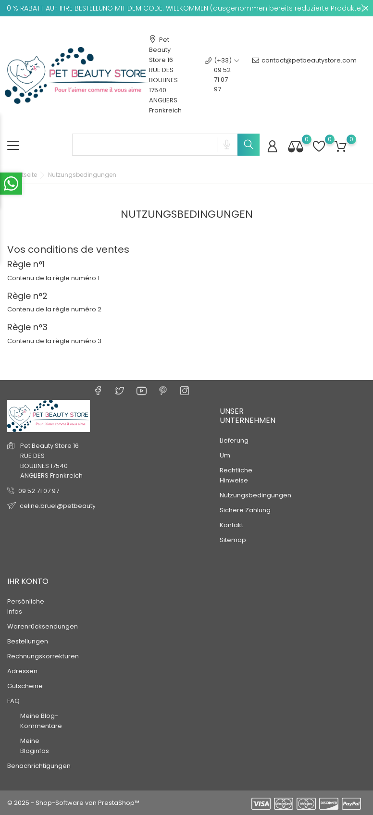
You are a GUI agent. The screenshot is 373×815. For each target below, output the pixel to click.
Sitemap (233, 539)
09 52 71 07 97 (38, 490)
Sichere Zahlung (245, 510)
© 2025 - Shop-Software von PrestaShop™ (73, 802)
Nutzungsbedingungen (255, 495)
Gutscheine (25, 686)
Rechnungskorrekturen (43, 656)
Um (225, 455)
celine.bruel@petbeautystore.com (74, 505)
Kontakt (231, 525)
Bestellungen (27, 641)
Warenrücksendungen (42, 626)
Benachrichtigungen (39, 765)
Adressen (22, 671)
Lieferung (234, 440)
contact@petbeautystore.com (304, 75)
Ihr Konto (28, 581)
